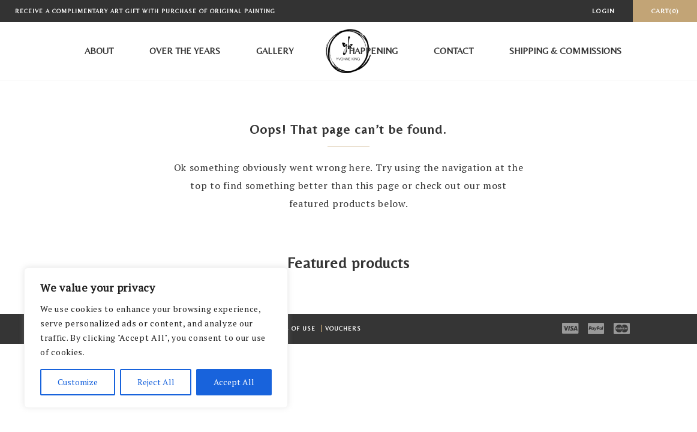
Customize (78, 382)
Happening (373, 51)
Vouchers (343, 328)
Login (603, 10)
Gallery (274, 51)
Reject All (156, 382)
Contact (453, 51)
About (99, 51)
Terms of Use (292, 328)
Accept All (234, 382)
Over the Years (184, 51)
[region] (156, 338)
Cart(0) (665, 10)
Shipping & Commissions (565, 51)
